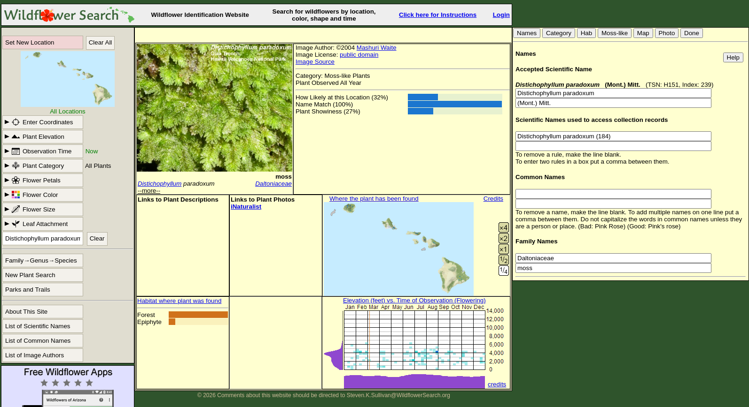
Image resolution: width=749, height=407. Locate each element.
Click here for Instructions (437, 14)
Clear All (100, 42)
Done (691, 33)
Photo (667, 33)
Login (501, 14)
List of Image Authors (34, 355)
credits (497, 384)
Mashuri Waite (377, 47)
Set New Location (29, 42)
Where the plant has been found (374, 198)
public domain (359, 54)
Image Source (315, 61)
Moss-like (614, 33)
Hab (586, 33)
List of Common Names (37, 340)
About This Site (26, 311)
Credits (493, 198)
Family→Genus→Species (41, 260)
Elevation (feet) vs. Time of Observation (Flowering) (414, 300)
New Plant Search (30, 275)
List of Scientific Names (37, 326)
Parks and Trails (27, 289)
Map (643, 33)
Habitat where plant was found (179, 300)
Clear (97, 238)
